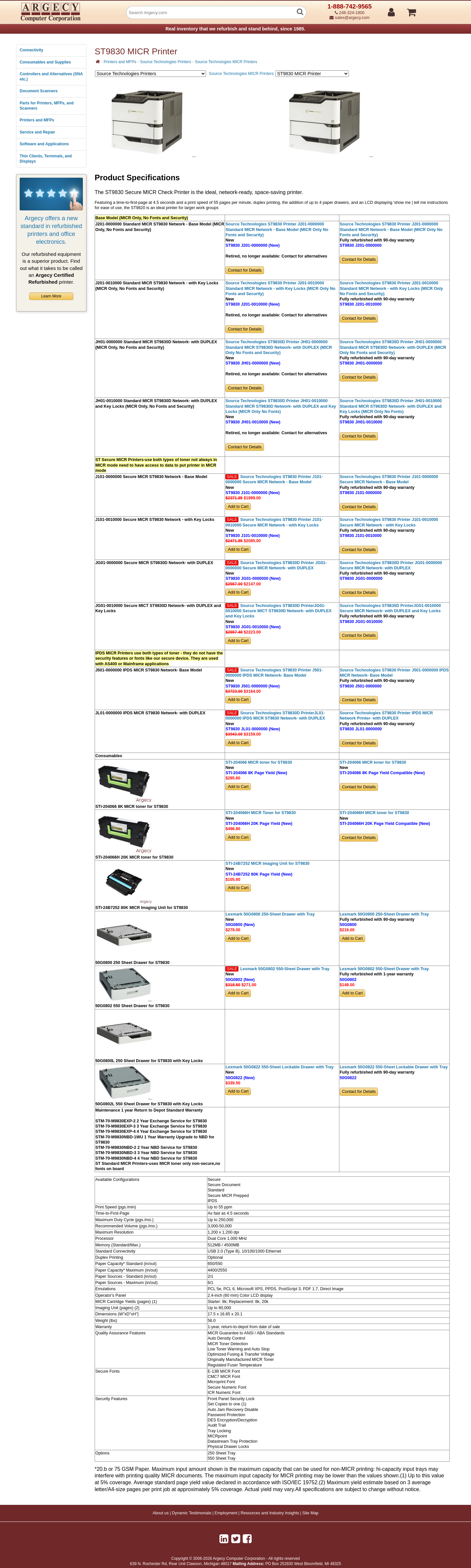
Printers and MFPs (37, 120)
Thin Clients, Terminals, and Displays (46, 159)
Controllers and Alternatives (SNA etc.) (51, 76)
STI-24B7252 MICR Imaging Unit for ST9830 (267, 863)
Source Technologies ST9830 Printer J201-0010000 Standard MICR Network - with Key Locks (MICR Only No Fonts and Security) (280, 288)
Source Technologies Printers (165, 62)
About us (161, 1513)
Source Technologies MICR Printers (226, 62)
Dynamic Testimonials (192, 1513)
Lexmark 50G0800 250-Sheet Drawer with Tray (269, 914)
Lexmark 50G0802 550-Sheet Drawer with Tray (284, 969)
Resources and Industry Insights (270, 1513)
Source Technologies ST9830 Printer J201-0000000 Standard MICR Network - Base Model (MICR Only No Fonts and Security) (276, 229)
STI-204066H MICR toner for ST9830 (374, 813)
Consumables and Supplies (45, 62)
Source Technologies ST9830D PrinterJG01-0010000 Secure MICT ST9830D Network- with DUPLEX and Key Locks (278, 611)
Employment (226, 1513)
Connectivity (31, 50)
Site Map (310, 1513)
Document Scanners (39, 91)
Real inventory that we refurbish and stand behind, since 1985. (235, 28)
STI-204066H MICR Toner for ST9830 (260, 813)
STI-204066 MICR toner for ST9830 (258, 762)
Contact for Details (245, 270)
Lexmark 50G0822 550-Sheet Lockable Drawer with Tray (279, 1067)
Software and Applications (44, 144)
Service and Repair (37, 132)
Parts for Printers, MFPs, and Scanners (47, 106)
